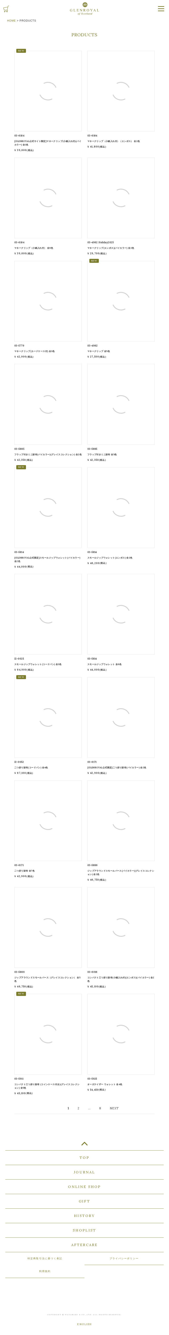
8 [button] (100, 1108)
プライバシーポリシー (124, 1258)
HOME (11, 20)
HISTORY (84, 1215)
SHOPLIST (84, 1230)
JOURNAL (84, 1172)
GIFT (84, 1201)
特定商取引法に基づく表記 (45, 1258)
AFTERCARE (84, 1245)
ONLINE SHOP (84, 1186)
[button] (114, 1108)
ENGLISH (84, 1324)
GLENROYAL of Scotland (84, 8)
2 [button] (78, 1108)
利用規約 (45, 1271)
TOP (84, 1145)
